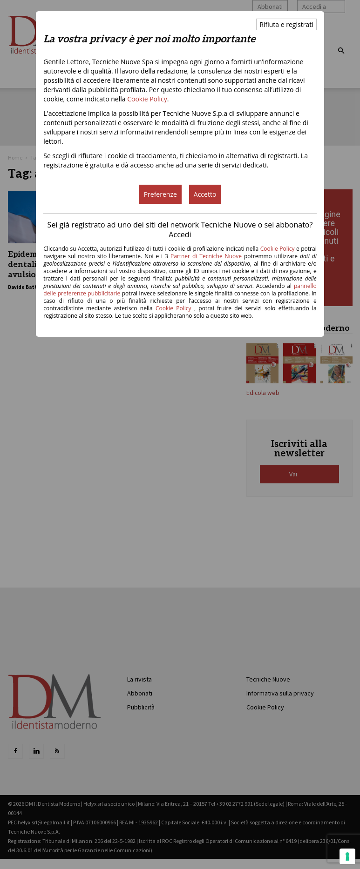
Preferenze (160, 194)
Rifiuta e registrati (286, 24)
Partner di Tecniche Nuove (207, 256)
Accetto (205, 194)
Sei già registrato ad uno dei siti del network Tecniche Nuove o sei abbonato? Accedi (180, 230)
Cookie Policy (147, 98)
